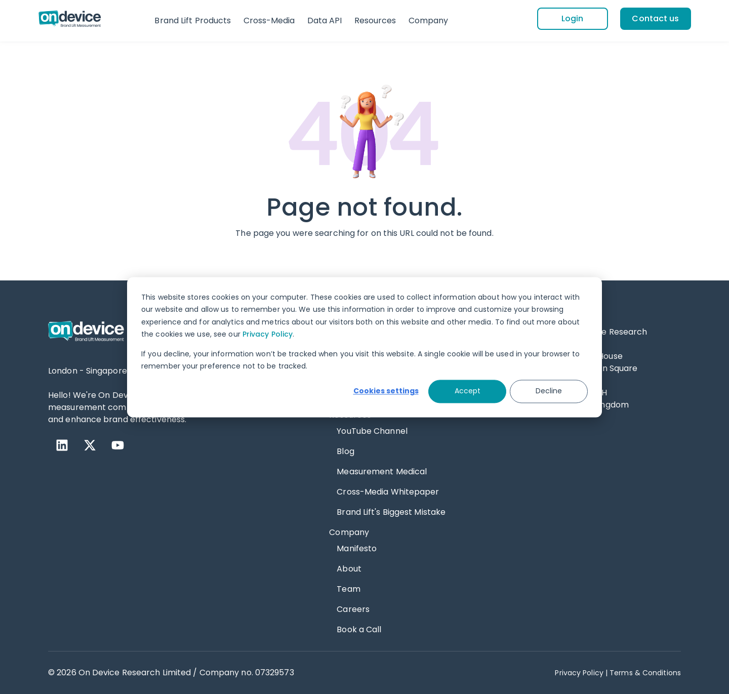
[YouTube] (117, 445)
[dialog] (364, 347)
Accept (467, 391)
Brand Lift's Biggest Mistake (391, 512)
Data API (324, 20)
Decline (549, 391)
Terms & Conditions (645, 673)
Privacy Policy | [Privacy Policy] (581, 673)
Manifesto (357, 548)
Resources (375, 20)
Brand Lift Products (192, 20)
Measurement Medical (382, 471)
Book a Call (359, 629)
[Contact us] (655, 19)
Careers (353, 609)
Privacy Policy (267, 334)
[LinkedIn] (62, 445)
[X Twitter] (89, 445)
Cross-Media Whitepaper (388, 492)
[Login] (572, 19)
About (349, 569)
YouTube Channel (372, 431)
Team (348, 589)
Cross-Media (269, 20)
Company (429, 20)
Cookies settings (386, 391)
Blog (345, 451)
